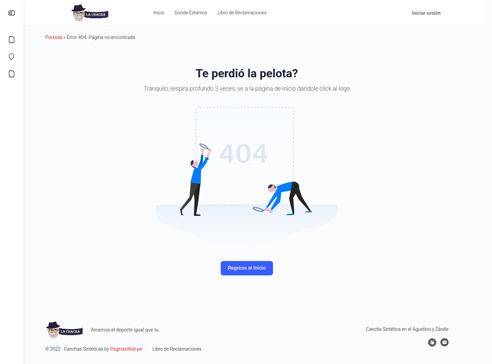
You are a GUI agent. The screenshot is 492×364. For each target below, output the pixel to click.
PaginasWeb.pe (137, 349)
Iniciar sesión (440, 13)
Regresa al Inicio (258, 268)
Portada (64, 37)
